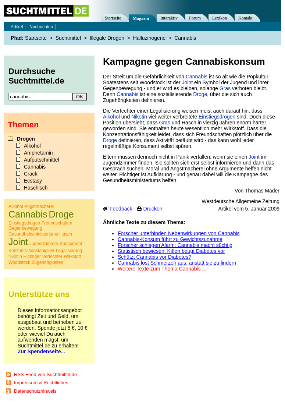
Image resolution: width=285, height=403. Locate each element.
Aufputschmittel (41, 160)
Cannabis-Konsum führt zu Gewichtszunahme (170, 239)
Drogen (26, 139)
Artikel (17, 26)
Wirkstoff (72, 256)
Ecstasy (33, 181)
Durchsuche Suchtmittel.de (36, 76)
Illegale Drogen (107, 38)
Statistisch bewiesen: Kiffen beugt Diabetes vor (171, 251)
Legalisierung (69, 250)
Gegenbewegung (25, 228)
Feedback (121, 209)
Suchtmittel (68, 38)
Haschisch (36, 188)
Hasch (66, 234)
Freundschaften (57, 223)
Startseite (113, 18)
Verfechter (52, 256)
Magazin (141, 18)
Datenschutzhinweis (35, 391)
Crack (31, 174)
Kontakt (245, 18)
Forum (195, 18)
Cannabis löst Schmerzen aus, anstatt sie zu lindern (177, 263)
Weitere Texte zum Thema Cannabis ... (162, 269)
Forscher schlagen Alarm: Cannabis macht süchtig (175, 245)
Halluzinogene (149, 38)
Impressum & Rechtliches (41, 382)
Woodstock (19, 262)
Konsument (71, 243)
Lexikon (219, 18)
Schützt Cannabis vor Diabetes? (154, 257)
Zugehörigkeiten (47, 262)
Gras (225, 88)
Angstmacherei (39, 206)
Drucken (152, 209)
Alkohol (111, 117)
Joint (187, 82)
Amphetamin (38, 153)
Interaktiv (169, 18)
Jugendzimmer (43, 243)
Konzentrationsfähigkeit (31, 250)
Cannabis (196, 76)
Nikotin (139, 117)
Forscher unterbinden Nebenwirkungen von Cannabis (179, 233)
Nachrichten (41, 26)
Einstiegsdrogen (217, 117)
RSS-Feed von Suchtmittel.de (45, 374)
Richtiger (32, 256)
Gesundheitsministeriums (33, 234)
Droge (200, 94)
